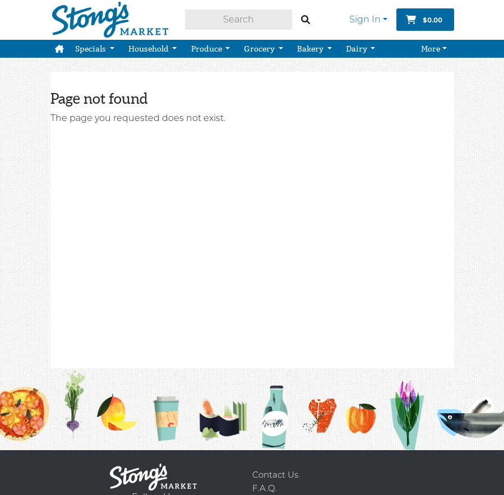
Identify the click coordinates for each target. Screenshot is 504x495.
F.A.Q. (264, 488)
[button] (59, 44)
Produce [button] (207, 45)
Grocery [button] (260, 45)
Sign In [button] (365, 17)
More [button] (430, 45)
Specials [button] (91, 45)
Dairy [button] (357, 45)
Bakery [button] (311, 45)
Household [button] (149, 45)
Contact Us (275, 474)
